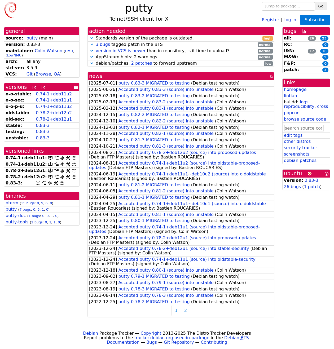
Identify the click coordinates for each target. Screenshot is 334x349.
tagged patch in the (181, 44)
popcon (292, 112)
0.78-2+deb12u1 (54, 119)
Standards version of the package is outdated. (181, 38)
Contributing (214, 342)
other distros (297, 141)
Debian (90, 333)
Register (270, 19)
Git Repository (179, 342)
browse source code (305, 119)
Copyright (150, 333)
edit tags (293, 135)
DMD (69, 51)
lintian (290, 95)
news (95, 76)
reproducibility (299, 106)
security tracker (300, 147)
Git (30, 74)
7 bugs (25, 209)
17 (312, 51)
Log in (289, 19)
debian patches (300, 160)
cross (322, 106)
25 (324, 38)
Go (320, 6)
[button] (91, 38)
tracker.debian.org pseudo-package (171, 337)
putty (32, 38)
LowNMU (14, 55)
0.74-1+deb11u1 (54, 100)
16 (324, 51)
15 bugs (27, 203)
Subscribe (315, 19)
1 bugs (34, 216)
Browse (43, 74)
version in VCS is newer (121, 50)
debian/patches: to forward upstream (181, 63)
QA (57, 74)
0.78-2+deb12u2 (54, 112)
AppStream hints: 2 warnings (181, 57)
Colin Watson (48, 50)
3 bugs (103, 44)
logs (304, 101)
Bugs (151, 342)
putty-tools (17, 221)
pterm (12, 202)
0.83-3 (43, 125)
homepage (295, 89)
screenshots (296, 154)
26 (312, 38)
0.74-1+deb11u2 (54, 93)
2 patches (141, 63)
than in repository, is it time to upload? (181, 51)
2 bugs (37, 222)
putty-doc (16, 215)
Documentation (123, 342)
